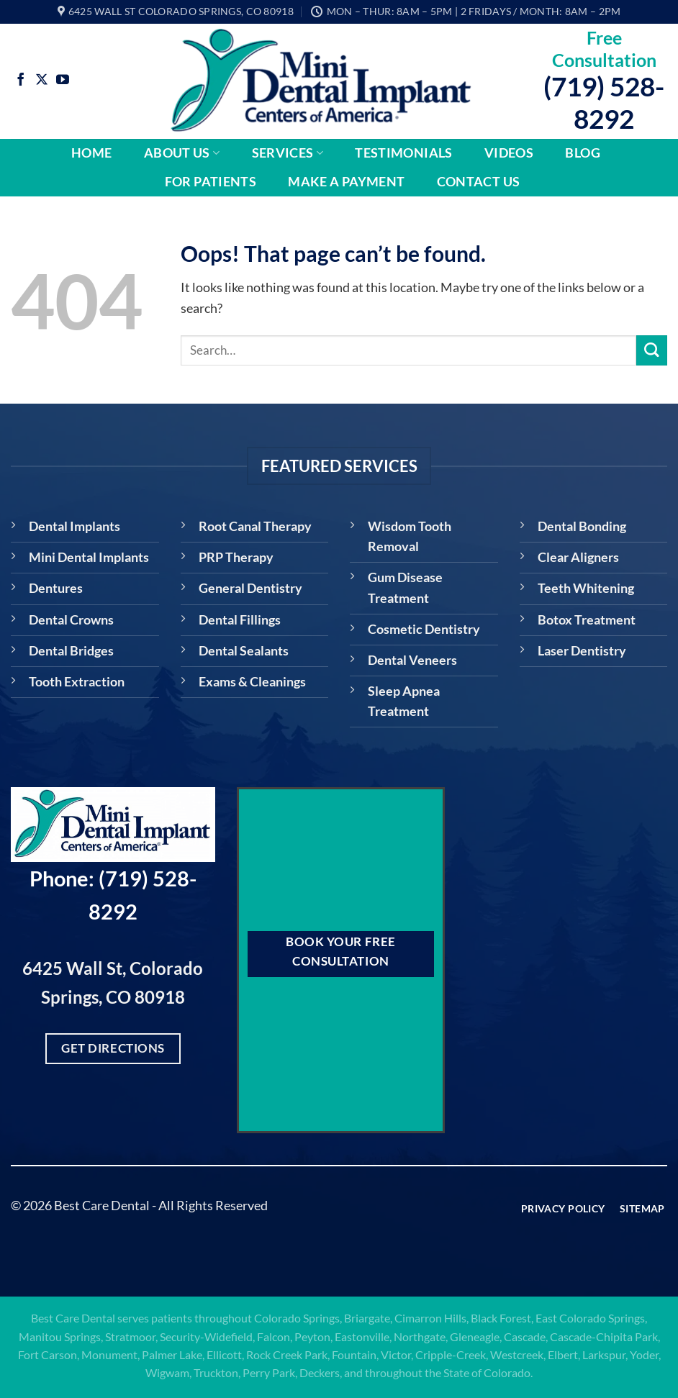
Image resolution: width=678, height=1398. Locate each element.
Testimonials (403, 152)
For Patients (210, 181)
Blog (582, 152)
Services (287, 152)
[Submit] (651, 350)
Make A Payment (346, 181)
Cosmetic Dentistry (424, 629)
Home (91, 152)
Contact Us (478, 181)
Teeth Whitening (586, 588)
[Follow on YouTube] (62, 80)
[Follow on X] (41, 80)
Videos (508, 152)
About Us (182, 152)
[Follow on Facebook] (20, 80)
